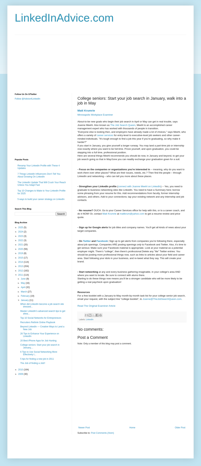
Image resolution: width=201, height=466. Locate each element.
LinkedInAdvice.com (64, 18)
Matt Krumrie (86, 110)
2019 (21, 253)
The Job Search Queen (122, 125)
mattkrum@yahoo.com (132, 213)
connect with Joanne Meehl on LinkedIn (139, 186)
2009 (21, 374)
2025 (21, 227)
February (25, 296)
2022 (21, 240)
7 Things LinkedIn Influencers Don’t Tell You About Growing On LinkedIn (39, 175)
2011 (21, 275)
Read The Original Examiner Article (96, 305)
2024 (21, 231)
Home (132, 427)
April (23, 287)
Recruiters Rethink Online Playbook (37, 322)
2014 (21, 262)
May (23, 283)
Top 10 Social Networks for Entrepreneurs (40, 318)
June (23, 278)
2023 (21, 236)
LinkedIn (89, 319)
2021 (21, 244)
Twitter (87, 241)
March (24, 291)
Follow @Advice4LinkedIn (27, 98)
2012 (21, 270)
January (25, 300)
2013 (21, 266)
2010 (21, 369)
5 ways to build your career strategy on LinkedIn (41, 199)
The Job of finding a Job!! (32, 363)
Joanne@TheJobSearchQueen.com (162, 299)
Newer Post (84, 427)
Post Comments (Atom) (102, 433)
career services (105, 135)
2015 (21, 257)
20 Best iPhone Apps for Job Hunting (38, 340)
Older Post (180, 427)
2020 (21, 249)
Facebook (102, 241)
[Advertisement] (78, 61)
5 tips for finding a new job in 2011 (37, 359)
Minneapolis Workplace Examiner (95, 114)
